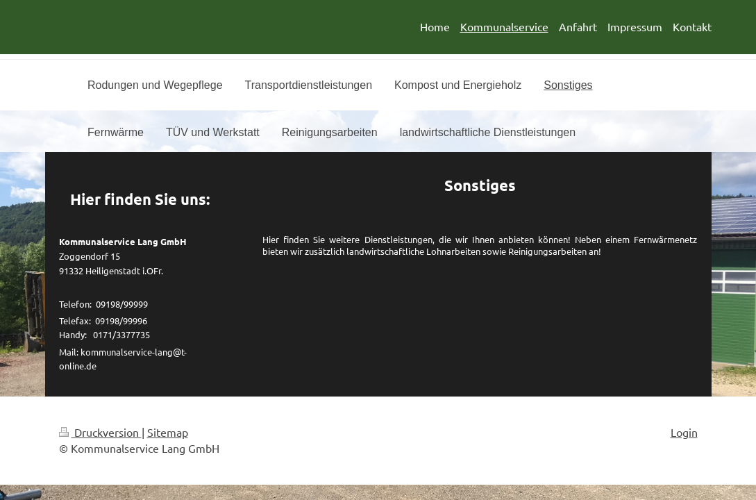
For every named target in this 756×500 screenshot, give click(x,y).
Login (684, 432)
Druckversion (100, 432)
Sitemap (167, 432)
